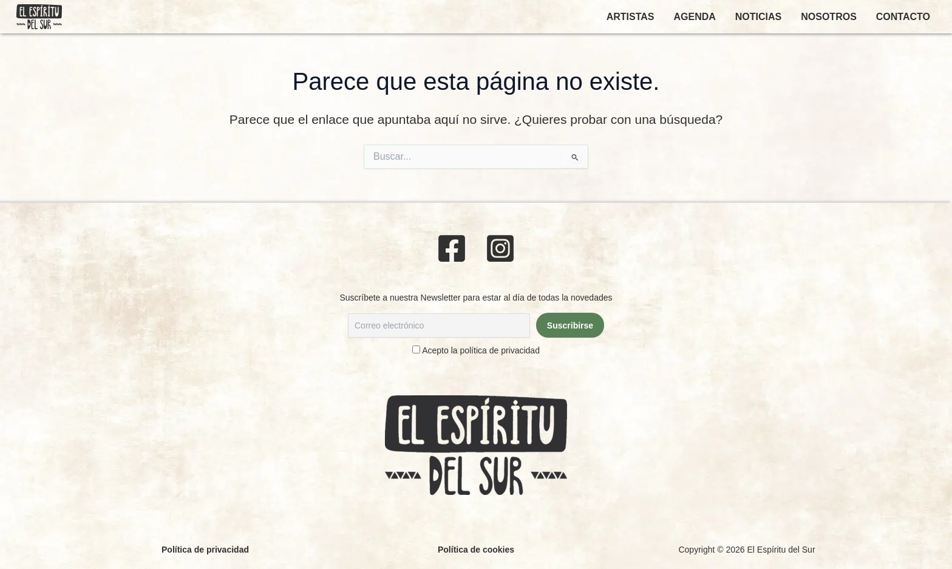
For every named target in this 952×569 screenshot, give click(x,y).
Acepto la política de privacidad (481, 350)
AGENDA (694, 17)
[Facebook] (452, 248)
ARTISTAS (630, 17)
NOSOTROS (829, 17)
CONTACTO (903, 17)
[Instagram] (500, 248)
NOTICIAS (758, 17)
